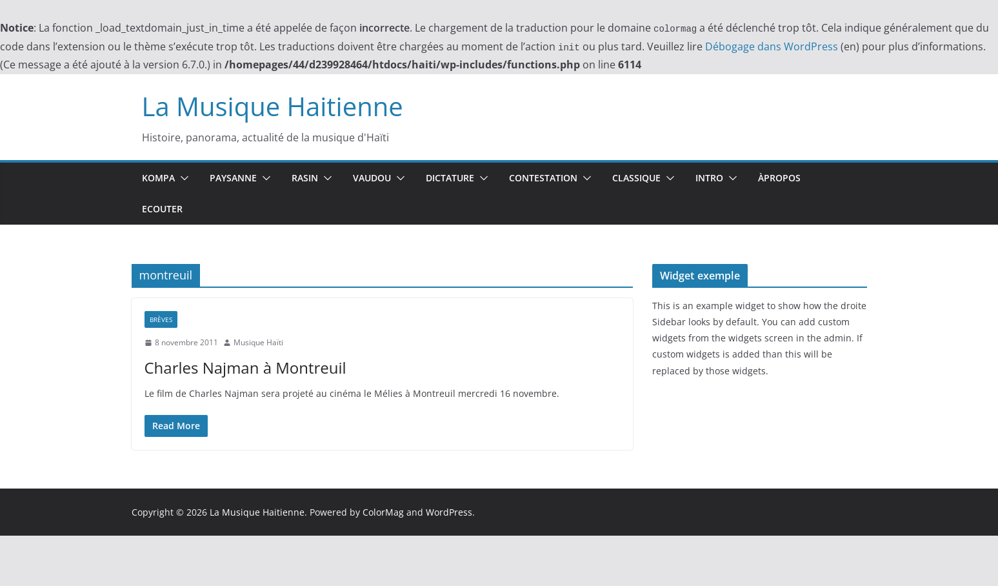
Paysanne (233, 178)
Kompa (158, 178)
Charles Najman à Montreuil (245, 367)
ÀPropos (779, 178)
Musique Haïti (258, 342)
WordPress (449, 512)
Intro (709, 178)
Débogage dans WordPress (771, 46)
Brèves (161, 319)
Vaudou (372, 178)
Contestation (543, 178)
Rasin (305, 178)
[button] (182, 178)
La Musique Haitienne (272, 106)
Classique (636, 178)
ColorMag (383, 512)
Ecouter (162, 209)
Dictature (450, 178)
